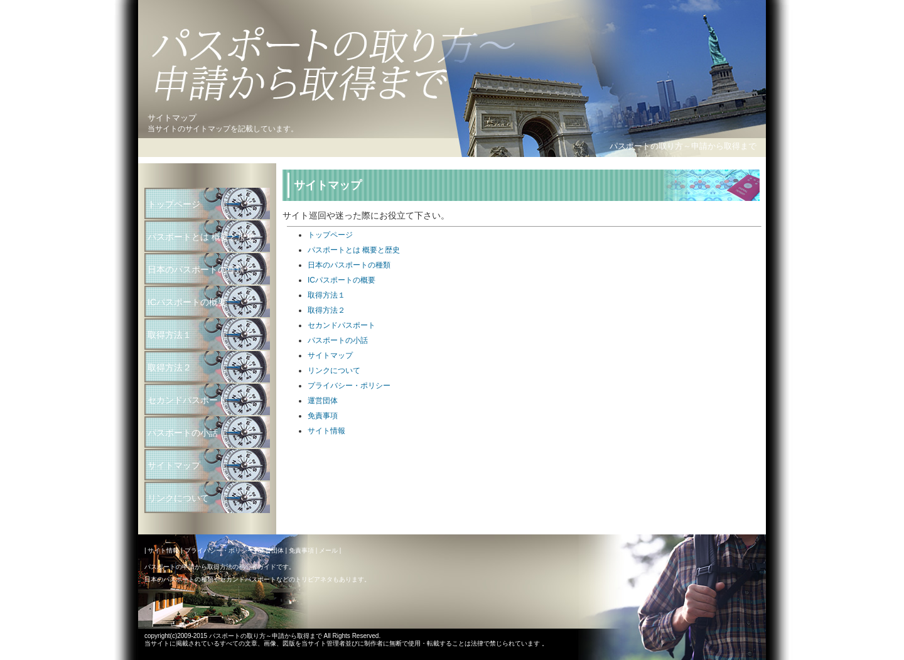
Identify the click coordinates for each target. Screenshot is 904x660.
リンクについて (334, 370)
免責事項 (323, 415)
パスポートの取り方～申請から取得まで (683, 146)
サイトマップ (330, 355)
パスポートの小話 (338, 340)
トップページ (330, 234)
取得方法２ (326, 310)
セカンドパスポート (341, 325)
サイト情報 (326, 430)
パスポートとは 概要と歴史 (354, 250)
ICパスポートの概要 (341, 280)
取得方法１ (326, 295)
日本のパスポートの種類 (349, 265)
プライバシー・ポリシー (349, 385)
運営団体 (323, 400)
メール (328, 550)
